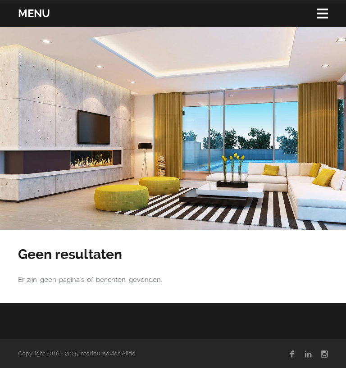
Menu (34, 13)
